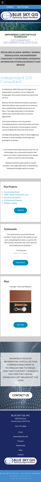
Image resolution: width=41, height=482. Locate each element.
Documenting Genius (11, 192)
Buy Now (20, 325)
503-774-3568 (22, 7)
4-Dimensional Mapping (13, 200)
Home (20, 432)
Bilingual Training (10, 203)
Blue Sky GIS (13, 473)
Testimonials (20, 445)
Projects (20, 441)
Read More (20, 262)
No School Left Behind (12, 197)
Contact (20, 454)
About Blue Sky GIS (20, 436)
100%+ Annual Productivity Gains (16, 195)
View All (20, 210)
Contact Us (20, 395)
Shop (20, 450)
